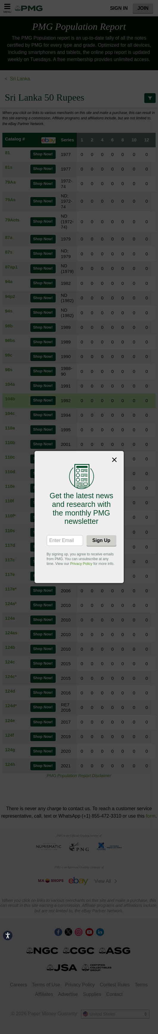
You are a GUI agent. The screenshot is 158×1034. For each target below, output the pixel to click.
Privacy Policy (81, 564)
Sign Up (101, 540)
